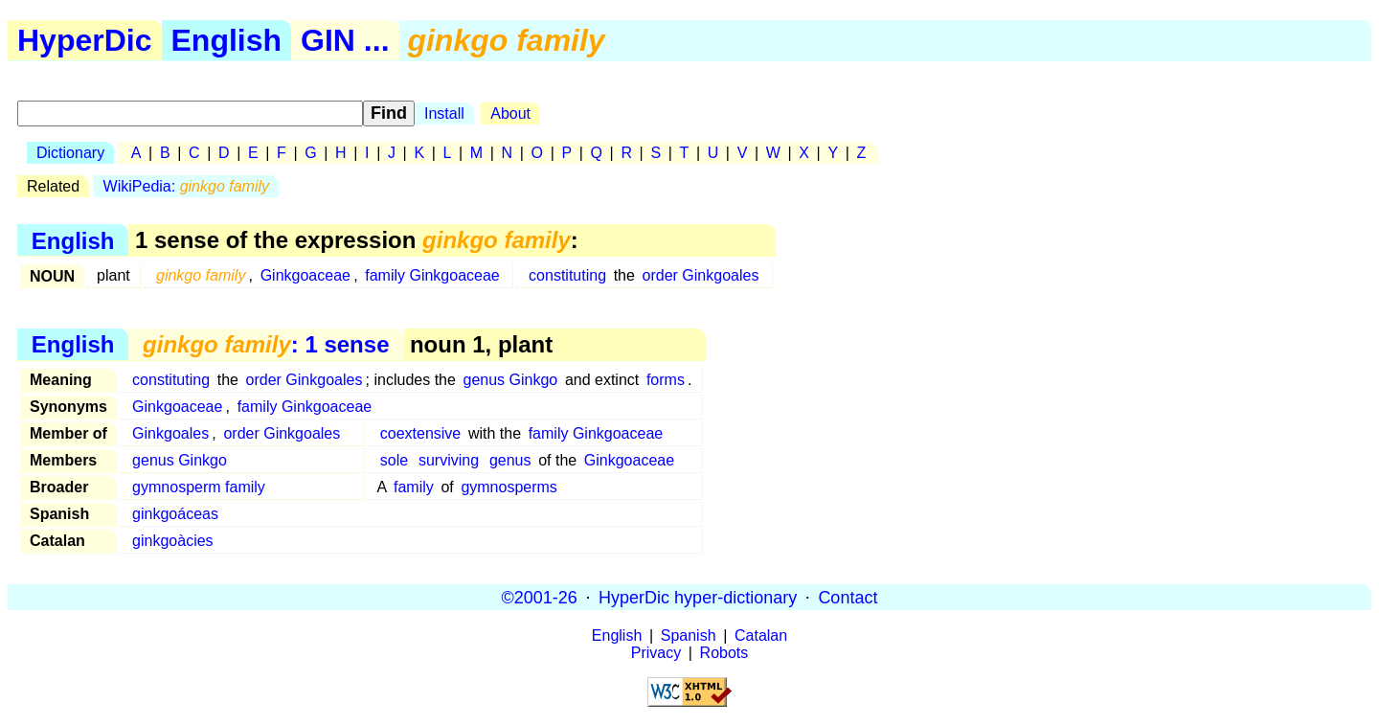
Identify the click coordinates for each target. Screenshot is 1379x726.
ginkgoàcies (173, 541)
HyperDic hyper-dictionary (698, 596)
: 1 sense (266, 344)
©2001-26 (539, 596)
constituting (567, 275)
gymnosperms (508, 487)
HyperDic (84, 40)
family (414, 487)
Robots (724, 653)
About (510, 113)
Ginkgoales (170, 433)
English (227, 40)
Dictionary (70, 153)
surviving (448, 460)
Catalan (761, 635)
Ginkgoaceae (305, 275)
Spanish (688, 635)
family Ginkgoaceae (432, 275)
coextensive (421, 433)
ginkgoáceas (175, 514)
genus (510, 460)
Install (444, 113)
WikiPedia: (186, 186)
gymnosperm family (198, 487)
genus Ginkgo (510, 380)
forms (665, 380)
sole (394, 460)
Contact (847, 596)
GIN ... (345, 40)
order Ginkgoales (701, 275)
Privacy (656, 653)
